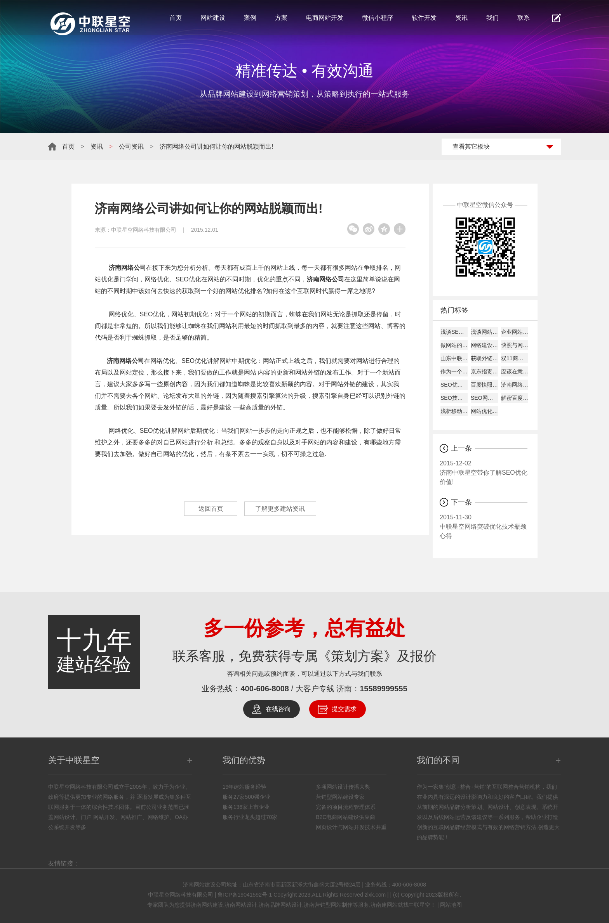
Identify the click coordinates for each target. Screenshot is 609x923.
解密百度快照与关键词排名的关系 (514, 398)
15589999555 (383, 688)
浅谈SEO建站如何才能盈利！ (454, 332)
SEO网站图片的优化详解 (484, 398)
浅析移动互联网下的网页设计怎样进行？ (454, 411)
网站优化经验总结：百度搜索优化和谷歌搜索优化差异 (484, 411)
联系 (523, 17)
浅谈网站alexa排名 (484, 332)
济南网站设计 (240, 905)
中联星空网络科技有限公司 (143, 230)
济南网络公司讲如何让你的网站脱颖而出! (216, 146)
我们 (492, 17)
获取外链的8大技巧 (484, 358)
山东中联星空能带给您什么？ (454, 358)
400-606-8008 (264, 688)
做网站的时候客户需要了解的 (454, 345)
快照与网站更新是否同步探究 (514, 345)
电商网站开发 (324, 17)
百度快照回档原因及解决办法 (484, 385)
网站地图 (451, 905)
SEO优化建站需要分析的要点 (454, 385)
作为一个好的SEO (454, 371)
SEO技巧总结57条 (454, 398)
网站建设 (212, 17)
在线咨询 (278, 709)
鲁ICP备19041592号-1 (245, 895)
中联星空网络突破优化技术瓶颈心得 (483, 526)
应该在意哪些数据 (514, 371)
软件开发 (424, 17)
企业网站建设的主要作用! (514, 332)
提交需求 (344, 709)
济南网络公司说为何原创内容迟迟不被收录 (514, 385)
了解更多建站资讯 (281, 508)
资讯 (461, 17)
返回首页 (209, 508)
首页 (175, 17)
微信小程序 (377, 17)
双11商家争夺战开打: (514, 358)
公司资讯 (131, 146)
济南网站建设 (207, 905)
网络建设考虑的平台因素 (484, 345)
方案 (281, 17)
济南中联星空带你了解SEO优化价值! (483, 472)
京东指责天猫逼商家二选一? (484, 371)
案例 (250, 17)
